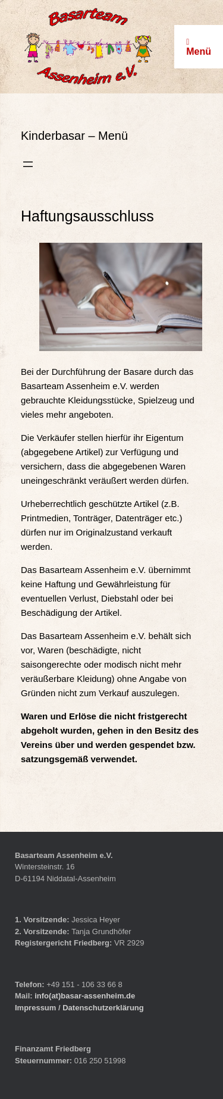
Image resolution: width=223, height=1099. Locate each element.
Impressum (36, 1007)
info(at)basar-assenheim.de (84, 995)
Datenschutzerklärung (103, 1007)
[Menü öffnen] (28, 164)
